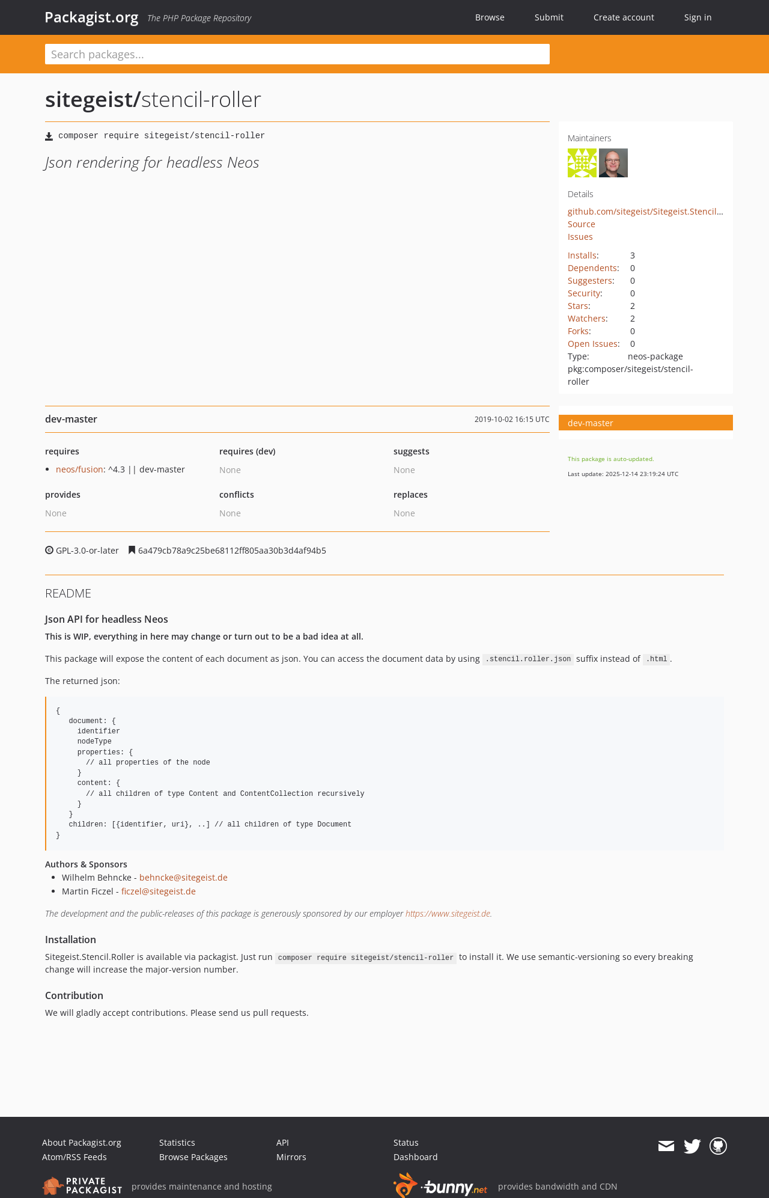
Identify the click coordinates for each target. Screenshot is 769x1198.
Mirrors (291, 1157)
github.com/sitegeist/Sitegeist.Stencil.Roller (655, 211)
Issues (580, 236)
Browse (490, 17)
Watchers (587, 318)
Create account (624, 17)
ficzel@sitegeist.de (158, 891)
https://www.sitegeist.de (448, 913)
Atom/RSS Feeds (74, 1157)
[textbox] (297, 54)
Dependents (592, 268)
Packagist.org (91, 16)
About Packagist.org (81, 1142)
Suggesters (590, 280)
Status (406, 1142)
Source (581, 224)
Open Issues (593, 343)
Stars (578, 305)
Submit (549, 17)
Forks (578, 331)
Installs (582, 255)
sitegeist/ (93, 99)
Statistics (177, 1142)
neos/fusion (79, 469)
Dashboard (416, 1157)
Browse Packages (193, 1157)
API (282, 1142)
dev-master (590, 423)
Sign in (698, 17)
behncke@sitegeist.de (183, 877)
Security (584, 293)
